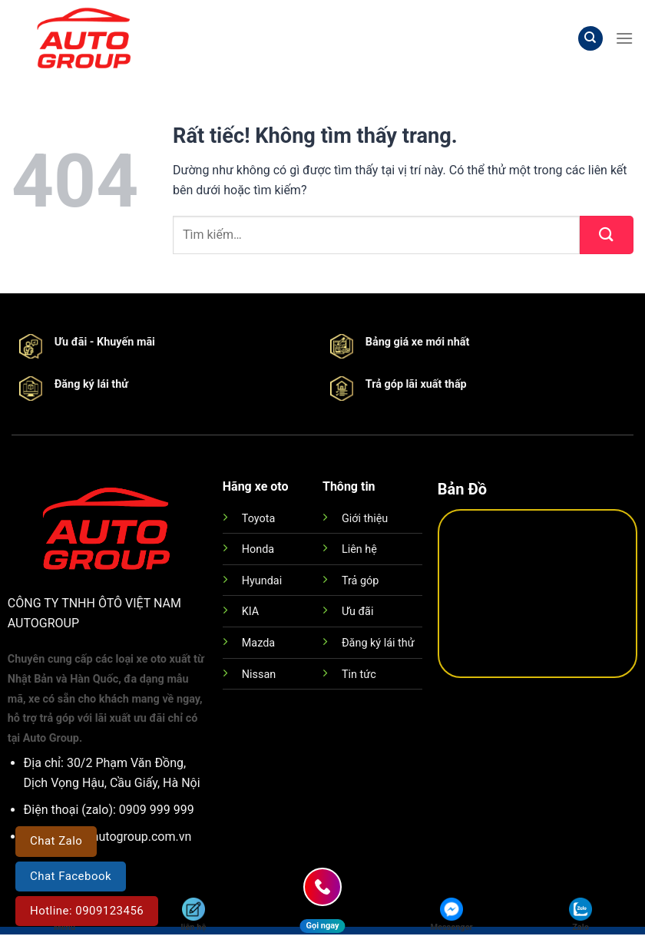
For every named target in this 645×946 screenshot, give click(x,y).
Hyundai (262, 580)
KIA (250, 611)
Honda (258, 549)
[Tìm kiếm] (590, 38)
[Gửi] (606, 235)
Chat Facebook (70, 876)
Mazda (258, 643)
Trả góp (360, 580)
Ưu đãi (357, 611)
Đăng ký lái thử (378, 643)
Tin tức (359, 674)
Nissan (259, 674)
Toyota (258, 518)
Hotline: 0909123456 (87, 911)
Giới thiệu (365, 518)
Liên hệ (359, 549)
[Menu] (624, 38)
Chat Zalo (56, 841)
